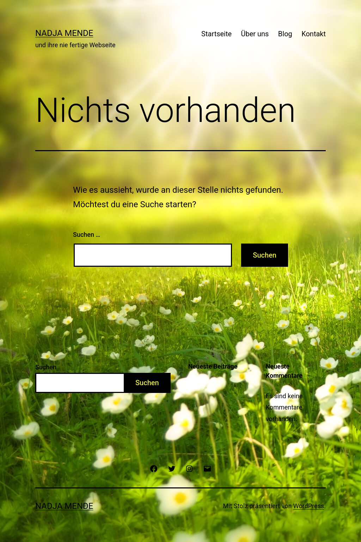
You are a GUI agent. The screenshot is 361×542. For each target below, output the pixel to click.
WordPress (308, 506)
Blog (285, 34)
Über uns (255, 34)
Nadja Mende (64, 33)
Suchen (45, 367)
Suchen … (86, 234)
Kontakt (313, 34)
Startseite (216, 34)
